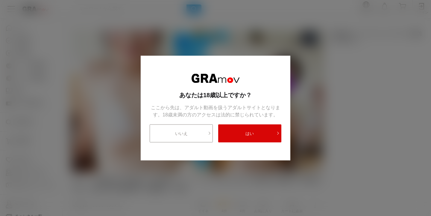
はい (262, 133)
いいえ (193, 133)
